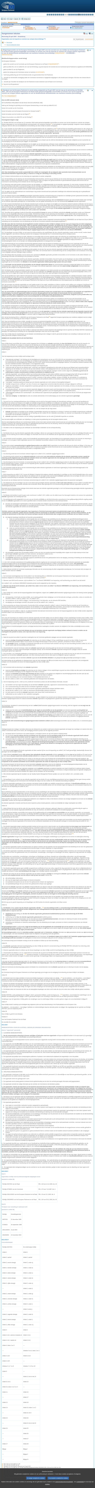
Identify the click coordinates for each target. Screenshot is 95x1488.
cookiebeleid (80, 1484)
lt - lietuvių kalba (73, 14)
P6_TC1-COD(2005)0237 (9, 96)
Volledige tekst (26, 18)
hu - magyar (75, 14)
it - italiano (69, 14)
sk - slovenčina (87, 14)
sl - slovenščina (89, 14)
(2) (2, 1465)
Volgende (16, 18)
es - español (49, 14)
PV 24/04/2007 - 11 (30, 27)
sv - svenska (92, 14)
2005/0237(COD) (7, 54)
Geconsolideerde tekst (13, 45)
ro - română (85, 14)
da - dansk (53, 14)
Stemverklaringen (53, 29)
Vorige (10, 18)
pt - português (83, 14)
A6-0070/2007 (6, 27)
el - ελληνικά (59, 14)
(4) (2, 1467)
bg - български (47, 14)
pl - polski (81, 14)
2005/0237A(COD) (12, 22)
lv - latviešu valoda (71, 14)
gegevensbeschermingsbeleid (64, 1484)
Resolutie (9, 42)
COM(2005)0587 (60, 53)
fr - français (63, 14)
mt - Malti (77, 14)
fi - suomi (90, 14)
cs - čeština (51, 14)
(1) (2, 84)
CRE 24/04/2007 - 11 (30, 29)
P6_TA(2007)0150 (77, 27)
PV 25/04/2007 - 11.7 (53, 27)
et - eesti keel (57, 14)
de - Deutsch (55, 14)
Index (4, 18)
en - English (61, 14)
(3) (2, 1466)
